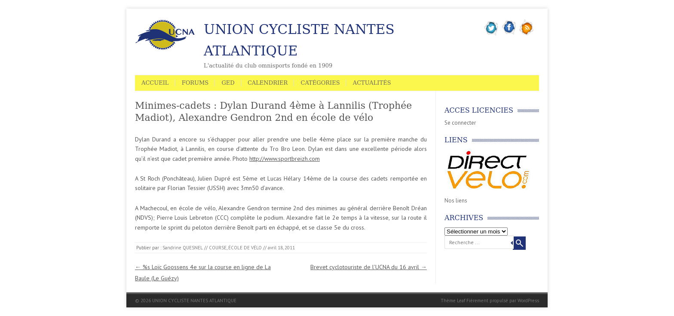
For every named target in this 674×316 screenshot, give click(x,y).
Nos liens (455, 200)
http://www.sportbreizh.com (284, 159)
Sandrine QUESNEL (182, 248)
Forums (195, 83)
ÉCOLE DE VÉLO (245, 248)
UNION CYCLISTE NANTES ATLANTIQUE (299, 39)
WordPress (528, 301)
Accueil (155, 83)
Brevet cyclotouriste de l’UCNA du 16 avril (368, 267)
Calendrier (268, 83)
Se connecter (460, 122)
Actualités (372, 83)
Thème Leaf (453, 301)
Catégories (320, 83)
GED (227, 83)
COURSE (218, 248)
